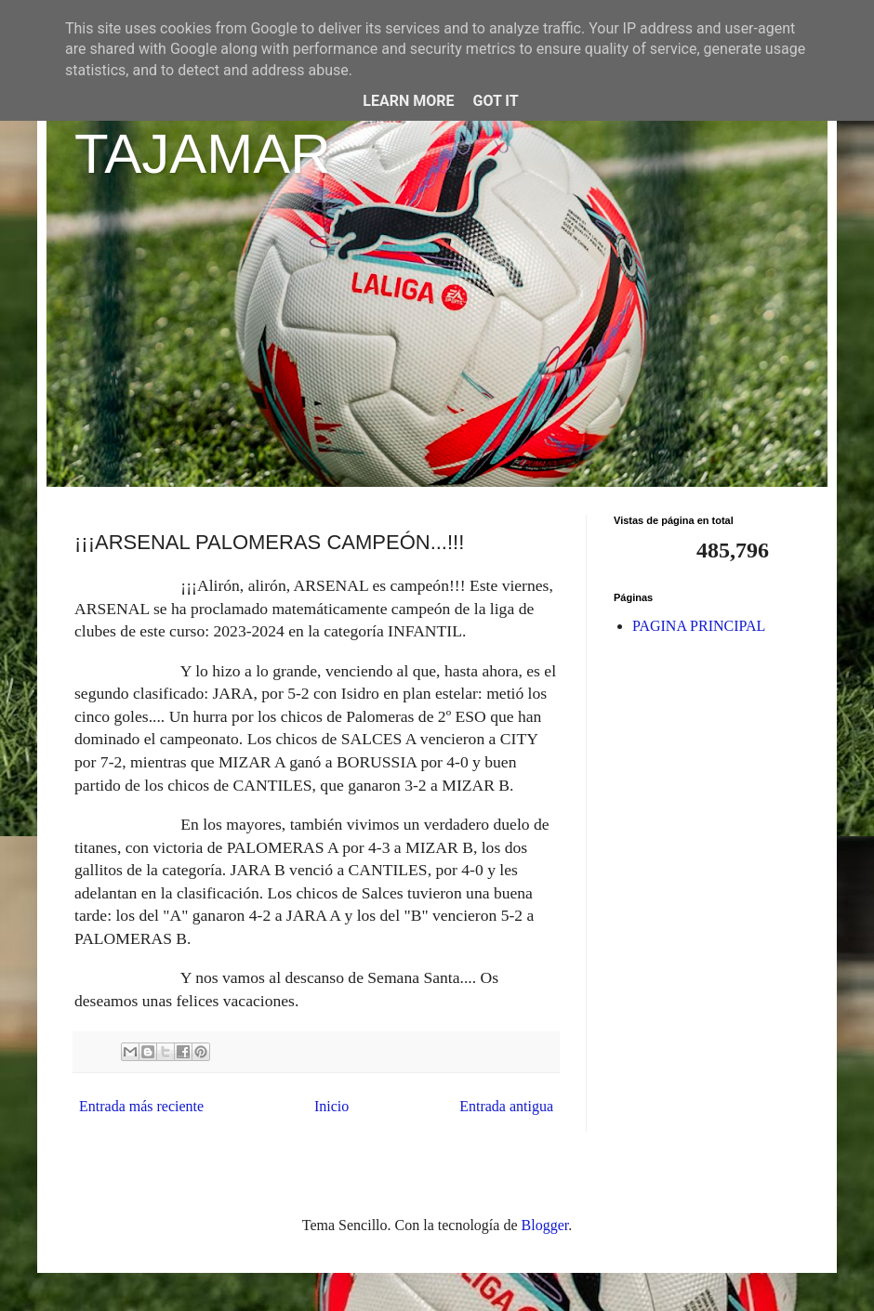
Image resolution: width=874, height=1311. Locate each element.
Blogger (545, 1225)
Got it (495, 101)
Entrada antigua (506, 1106)
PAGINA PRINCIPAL (698, 626)
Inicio (331, 1106)
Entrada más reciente (141, 1106)
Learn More (408, 101)
